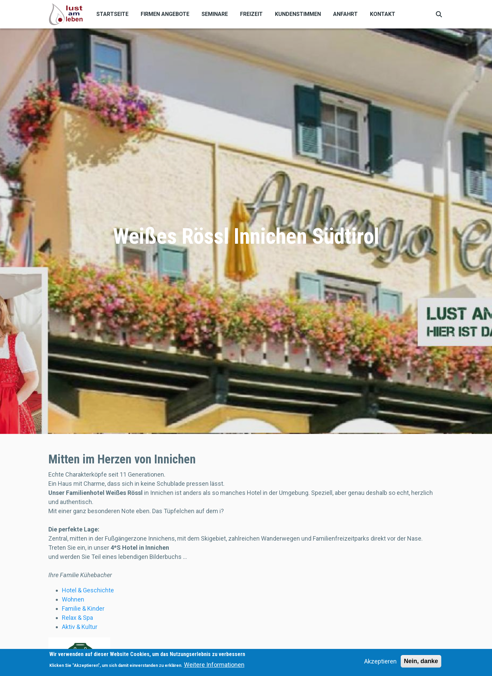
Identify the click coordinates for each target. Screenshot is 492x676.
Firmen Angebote (165, 14)
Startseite (112, 14)
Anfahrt (345, 14)
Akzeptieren (380, 663)
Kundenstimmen (298, 14)
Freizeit (251, 14)
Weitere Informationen (214, 666)
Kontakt (382, 14)
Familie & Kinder (83, 608)
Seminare (215, 14)
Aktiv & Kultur (79, 626)
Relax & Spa (77, 617)
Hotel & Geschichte (88, 590)
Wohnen (73, 599)
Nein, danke (421, 662)
